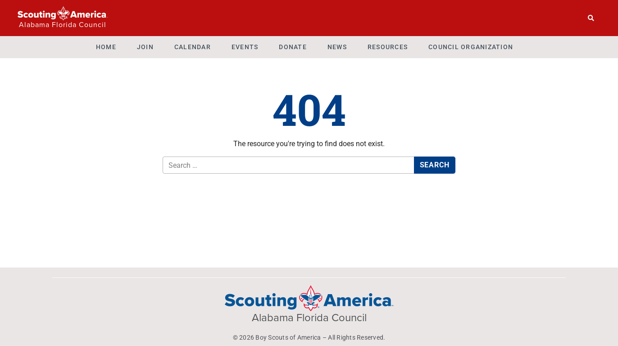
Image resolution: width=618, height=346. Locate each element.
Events (245, 47)
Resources (388, 47)
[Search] (591, 18)
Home (106, 47)
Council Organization (470, 47)
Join (145, 47)
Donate (293, 47)
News (337, 47)
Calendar (192, 47)
